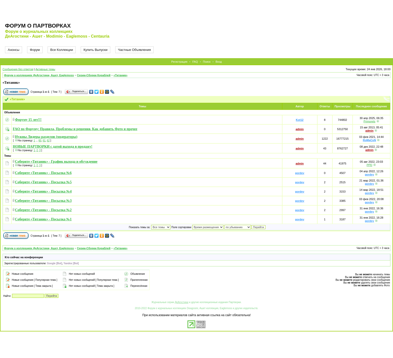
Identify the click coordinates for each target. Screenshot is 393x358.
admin (300, 129)
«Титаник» (121, 75)
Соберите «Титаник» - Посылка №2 (43, 210)
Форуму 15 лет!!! (28, 120)
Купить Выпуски (95, 50)
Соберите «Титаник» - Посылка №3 (43, 201)
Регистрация (179, 61)
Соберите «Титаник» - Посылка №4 (43, 191)
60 (40, 140)
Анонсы (13, 50)
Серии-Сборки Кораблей (94, 75)
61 (44, 140)
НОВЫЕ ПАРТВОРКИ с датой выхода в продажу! (52, 146)
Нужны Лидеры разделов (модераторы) (46, 137)
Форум (35, 50)
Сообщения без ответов (18, 69)
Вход (219, 61)
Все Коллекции (61, 50)
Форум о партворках (38, 26)
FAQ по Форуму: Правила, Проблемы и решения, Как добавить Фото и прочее (75, 129)
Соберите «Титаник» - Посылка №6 (43, 173)
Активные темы (45, 69)
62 (48, 140)
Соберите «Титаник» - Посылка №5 (43, 182)
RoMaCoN (369, 140)
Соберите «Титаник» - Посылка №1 (43, 219)
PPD (369, 164)
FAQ (195, 61)
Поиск (206, 61)
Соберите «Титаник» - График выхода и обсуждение (56, 161)
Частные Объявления (134, 50)
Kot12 (300, 119)
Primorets (369, 121)
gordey (299, 172)
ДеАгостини (181, 302)
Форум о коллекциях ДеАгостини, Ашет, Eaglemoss (39, 75)
